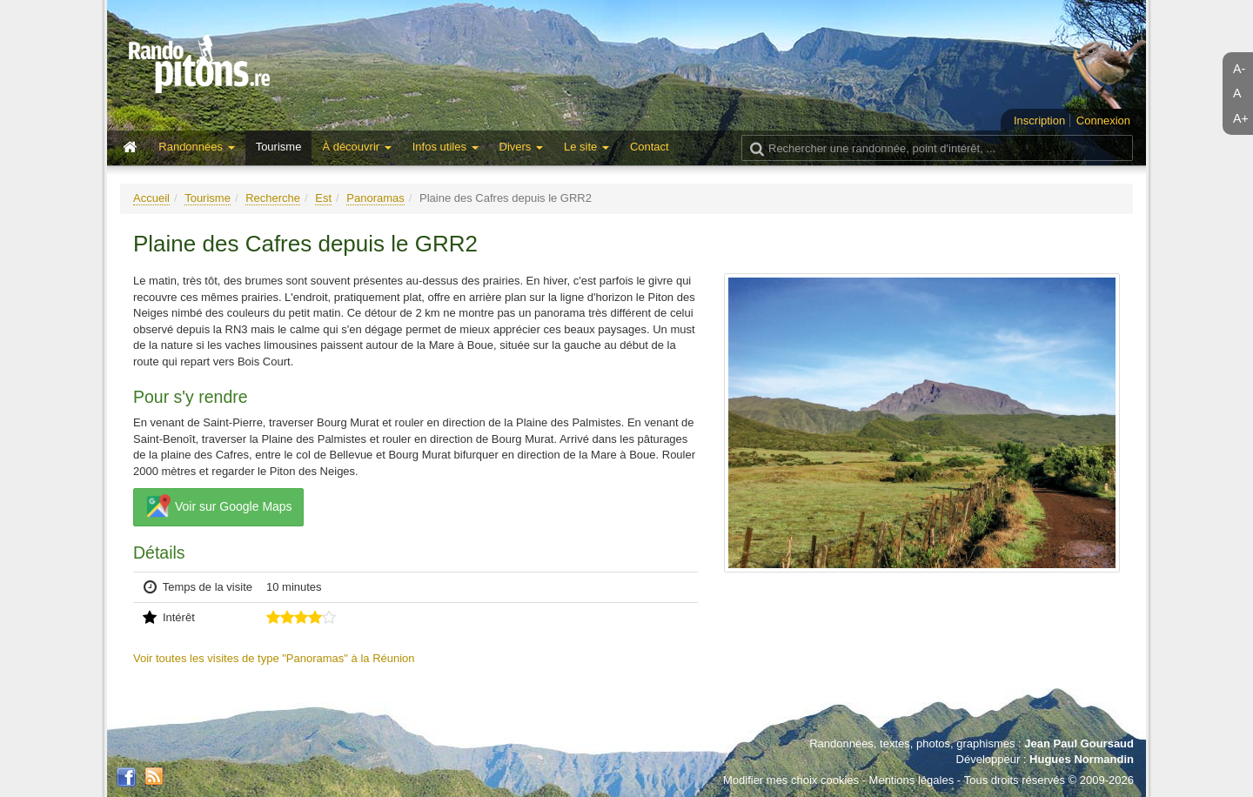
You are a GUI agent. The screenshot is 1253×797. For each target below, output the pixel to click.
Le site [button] (586, 146)
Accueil (151, 197)
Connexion (1103, 120)
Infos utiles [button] (445, 146)
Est (323, 197)
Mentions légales (912, 780)
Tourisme (279, 146)
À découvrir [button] (356, 146)
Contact (649, 146)
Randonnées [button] (196, 146)
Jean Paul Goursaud (1079, 743)
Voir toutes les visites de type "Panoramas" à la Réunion (274, 658)
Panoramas (375, 197)
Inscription (1039, 120)
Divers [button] (521, 146)
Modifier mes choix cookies (791, 780)
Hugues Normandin (1081, 759)
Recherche (272, 197)
